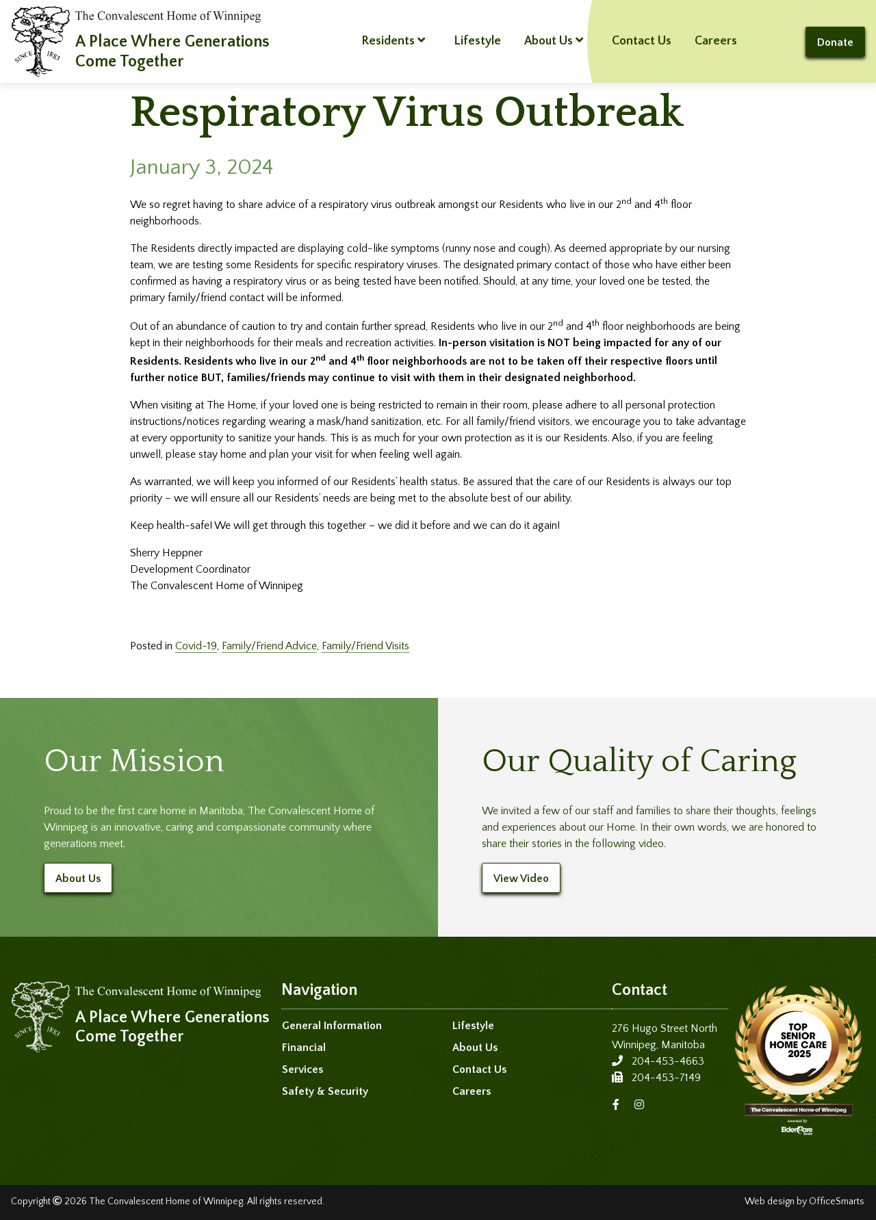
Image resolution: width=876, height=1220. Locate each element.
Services (302, 1069)
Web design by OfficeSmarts (804, 1201)
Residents (393, 41)
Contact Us (641, 41)
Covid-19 (196, 646)
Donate (835, 42)
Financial (304, 1047)
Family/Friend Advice (269, 646)
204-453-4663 (668, 1061)
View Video (521, 878)
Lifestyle (477, 41)
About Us (553, 41)
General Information (332, 1026)
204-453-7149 (666, 1078)
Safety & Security (325, 1091)
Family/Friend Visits (365, 646)
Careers (716, 41)
